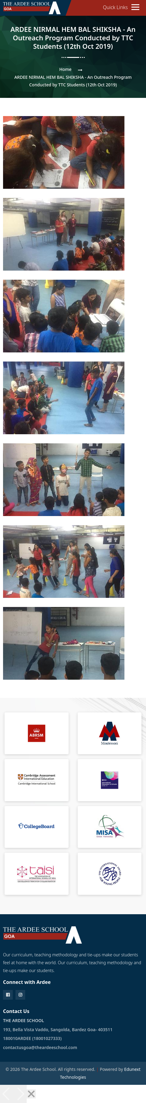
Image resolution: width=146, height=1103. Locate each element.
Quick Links (115, 7)
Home (65, 69)
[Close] (31, 1093)
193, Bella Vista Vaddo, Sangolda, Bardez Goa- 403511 (58, 1029)
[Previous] (6, 1094)
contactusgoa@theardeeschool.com (40, 1047)
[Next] (20, 1094)
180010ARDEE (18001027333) (32, 1038)
